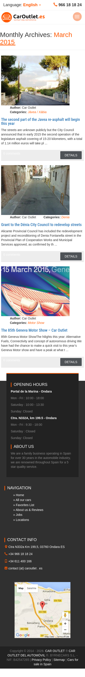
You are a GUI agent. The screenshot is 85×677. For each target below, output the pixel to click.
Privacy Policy (41, 660)
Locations (22, 520)
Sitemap (59, 660)
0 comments (11, 153)
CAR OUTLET (55, 651)
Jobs (19, 514)
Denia (65, 217)
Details (71, 155)
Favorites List (25, 505)
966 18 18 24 (70, 5)
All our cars (23, 500)
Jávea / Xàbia (37, 112)
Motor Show (36, 323)
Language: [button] (22, 5)
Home (20, 495)
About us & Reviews (29, 510)
